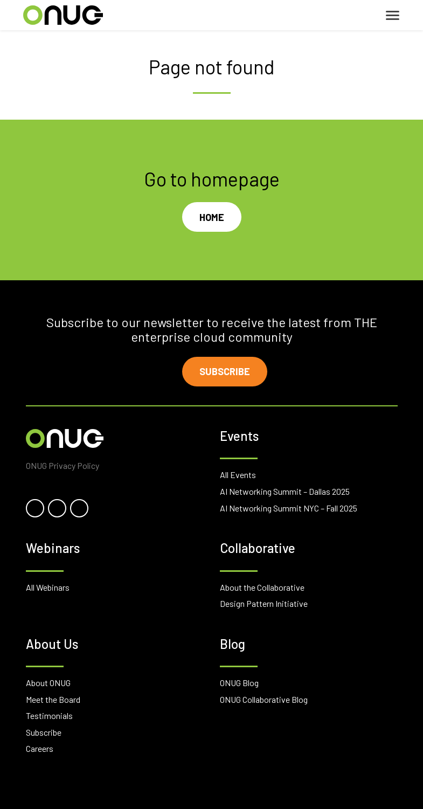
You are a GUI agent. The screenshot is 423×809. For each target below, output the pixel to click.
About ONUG (48, 682)
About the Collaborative (262, 587)
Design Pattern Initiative (264, 603)
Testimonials (49, 715)
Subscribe (224, 371)
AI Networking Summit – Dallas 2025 (285, 491)
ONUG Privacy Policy (62, 465)
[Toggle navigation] (392, 15)
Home (211, 217)
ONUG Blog (239, 682)
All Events (238, 474)
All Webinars (48, 587)
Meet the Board (53, 699)
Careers (39, 748)
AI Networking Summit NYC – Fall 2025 (288, 508)
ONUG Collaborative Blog (264, 699)
